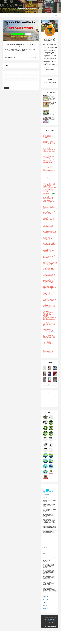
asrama (52, 136)
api (50, 196)
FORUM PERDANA (45, 330)
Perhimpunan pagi (50, 274)
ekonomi (50, 221)
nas (48, 262)
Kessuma (49, 307)
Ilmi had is (44, 301)
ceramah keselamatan (46, 226)
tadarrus (49, 225)
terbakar (55, 239)
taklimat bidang (48, 264)
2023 (11, 53)
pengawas (44, 134)
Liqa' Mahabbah (45, 295)
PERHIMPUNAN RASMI (46, 337)
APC (43, 298)
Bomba (50, 134)
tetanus (44, 202)
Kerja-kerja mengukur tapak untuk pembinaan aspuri (48, 199)
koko (50, 231)
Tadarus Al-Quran (45, 310)
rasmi (53, 269)
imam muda (45, 207)
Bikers (44, 194)
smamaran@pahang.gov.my (50, 620)
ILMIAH (49, 275)
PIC (52, 282)
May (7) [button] (44, 603)
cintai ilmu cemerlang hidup (47, 250)
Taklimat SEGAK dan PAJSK (47, 186)
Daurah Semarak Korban (47, 311)
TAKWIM (22, 15)
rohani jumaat (52, 276)
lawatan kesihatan (52, 277)
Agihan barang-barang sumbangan (48, 163)
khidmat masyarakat (52, 319)
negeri (54, 207)
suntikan (54, 201)
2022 (53, 331)
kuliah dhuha (52, 300)
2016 (52, 206)
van (51, 144)
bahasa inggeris (51, 280)
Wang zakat (51, 286)
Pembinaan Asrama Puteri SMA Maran (49, 328)
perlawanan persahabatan (52, 287)
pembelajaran (45, 230)
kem (43, 211)
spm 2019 (44, 320)
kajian (50, 205)
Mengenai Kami (8, 15)
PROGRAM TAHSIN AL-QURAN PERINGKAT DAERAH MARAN (49, 318)
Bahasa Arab (53, 134)
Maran (44, 206)
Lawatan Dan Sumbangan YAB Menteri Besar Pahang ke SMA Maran (49, 175)
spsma (44, 275)
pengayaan (50, 283)
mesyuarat (44, 143)
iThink (47, 293)
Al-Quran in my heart (46, 148)
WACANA (44, 293)
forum (54, 249)
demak (46, 194)
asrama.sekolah (45, 270)
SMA (48, 132)
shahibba (55, 263)
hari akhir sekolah (46, 267)
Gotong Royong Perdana (47, 136)
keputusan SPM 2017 (46, 294)
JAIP (49, 202)
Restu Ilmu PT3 (51, 310)
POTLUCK (48, 338)
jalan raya (44, 231)
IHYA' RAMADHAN (45, 334)
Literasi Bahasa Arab (46, 276)
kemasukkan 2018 (45, 252)
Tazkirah (48, 300)
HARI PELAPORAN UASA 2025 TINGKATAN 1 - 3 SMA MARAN (48, 515)
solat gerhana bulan (46, 281)
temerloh (52, 261)
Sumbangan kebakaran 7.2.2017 (48, 157)
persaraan (48, 244)
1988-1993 (47, 240)
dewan (52, 249)
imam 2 (50, 281)
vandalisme (52, 262)
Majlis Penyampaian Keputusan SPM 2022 (21, 45)
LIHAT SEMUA (49, 384)
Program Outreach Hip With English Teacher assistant (48, 315)
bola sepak (46, 135)
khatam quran (45, 227)
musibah (44, 196)
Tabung (49, 201)
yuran (53, 352)
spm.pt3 (48, 246)
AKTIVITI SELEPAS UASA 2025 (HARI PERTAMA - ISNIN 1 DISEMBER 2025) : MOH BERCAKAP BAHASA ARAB (49, 571)
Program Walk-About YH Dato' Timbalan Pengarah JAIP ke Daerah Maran (49, 322)
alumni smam (45, 269)
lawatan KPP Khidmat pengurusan (48, 239)
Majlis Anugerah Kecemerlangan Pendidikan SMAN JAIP (48, 313)
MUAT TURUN (32, 15)
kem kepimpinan (53, 214)
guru (43, 135)
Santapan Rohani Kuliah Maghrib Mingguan (49, 152)
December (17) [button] (46, 494)
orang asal (52, 343)
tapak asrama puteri (46, 205)
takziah (44, 232)
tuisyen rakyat (52, 242)
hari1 (49, 270)
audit (53, 279)
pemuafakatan (49, 207)
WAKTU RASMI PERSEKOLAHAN (48, 347)
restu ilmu (53, 250)
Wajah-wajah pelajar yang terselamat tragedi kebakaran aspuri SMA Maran (49, 168)
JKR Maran (52, 288)
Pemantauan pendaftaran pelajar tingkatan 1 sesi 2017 (50, 150)
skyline (49, 194)
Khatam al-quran (49, 304)
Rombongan (45, 302)
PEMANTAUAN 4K (45, 243)
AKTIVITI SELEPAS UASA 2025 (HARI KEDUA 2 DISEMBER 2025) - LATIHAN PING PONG (49, 544)
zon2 (53, 283)
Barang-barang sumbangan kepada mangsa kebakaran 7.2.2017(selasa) (50, 160)
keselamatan (50, 305)
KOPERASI (44, 208)
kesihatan (46, 275)
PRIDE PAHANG (52, 337)
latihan (51, 295)
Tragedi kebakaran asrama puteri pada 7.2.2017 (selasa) (49, 191)
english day (54, 306)
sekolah (53, 132)
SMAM (8, 53)
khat (51, 263)
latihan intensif (45, 287)
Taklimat (52, 196)
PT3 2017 (50, 252)
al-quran (52, 225)
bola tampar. (45, 288)
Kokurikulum (49, 200)
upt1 (46, 298)
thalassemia (49, 233)
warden (52, 265)
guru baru (48, 288)
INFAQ (54, 336)
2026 (52, 353)
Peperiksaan (45, 142)
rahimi (46, 262)
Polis (55, 205)
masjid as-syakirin (50, 227)
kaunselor (44, 264)
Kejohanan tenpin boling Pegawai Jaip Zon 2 (49, 188)
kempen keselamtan (51, 230)
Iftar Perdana (54, 305)
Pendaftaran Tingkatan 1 (51, 142)
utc (49, 245)
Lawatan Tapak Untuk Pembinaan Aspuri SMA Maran (49, 180)
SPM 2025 (44, 355)
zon (52, 207)
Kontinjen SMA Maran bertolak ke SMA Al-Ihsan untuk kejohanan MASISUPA (49, 177)
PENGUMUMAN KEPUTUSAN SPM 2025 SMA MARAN (52, 118)
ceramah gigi (52, 246)
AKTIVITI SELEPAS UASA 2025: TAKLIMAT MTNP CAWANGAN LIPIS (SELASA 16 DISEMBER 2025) (49, 538)
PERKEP (53, 205)
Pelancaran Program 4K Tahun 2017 (48, 197)
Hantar (6, 88)
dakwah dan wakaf (46, 319)
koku (52, 231)
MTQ (56, 208)
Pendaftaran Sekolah (46, 141)
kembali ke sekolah (46, 224)
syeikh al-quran (45, 261)
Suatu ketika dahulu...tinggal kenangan (49, 166)
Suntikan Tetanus (45, 292)
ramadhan (51, 224)
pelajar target (48, 249)
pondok (53, 281)
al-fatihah (51, 232)
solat (45, 211)
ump (51, 201)
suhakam (54, 232)
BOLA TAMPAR (45, 155)
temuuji (51, 251)
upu (48, 295)
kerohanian (45, 300)
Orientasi (44, 144)
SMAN (51, 202)
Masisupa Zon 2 (45, 329)
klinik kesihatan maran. (46, 236)
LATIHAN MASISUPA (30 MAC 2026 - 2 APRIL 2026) (52, 103)
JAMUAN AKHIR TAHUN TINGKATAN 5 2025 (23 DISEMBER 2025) (49, 505)
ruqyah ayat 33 (54, 255)
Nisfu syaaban (51, 219)
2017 (49, 209)
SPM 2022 (51, 332)
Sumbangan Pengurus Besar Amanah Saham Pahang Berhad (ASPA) (49, 162)
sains (49, 218)
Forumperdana (52, 301)
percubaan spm (53, 240)
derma (53, 221)
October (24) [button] (45, 596)
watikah (47, 144)
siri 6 (54, 200)
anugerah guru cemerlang (47, 341)
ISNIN (51, 334)
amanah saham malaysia (47, 214)
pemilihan (49, 293)
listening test (45, 244)
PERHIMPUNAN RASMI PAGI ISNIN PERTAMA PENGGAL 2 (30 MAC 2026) (53, 112)
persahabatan (45, 282)
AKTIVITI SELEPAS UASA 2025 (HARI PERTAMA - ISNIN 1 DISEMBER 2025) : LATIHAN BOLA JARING (49, 583)
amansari (44, 249)
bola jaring (51, 259)
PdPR (51, 331)
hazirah (52, 320)
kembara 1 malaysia (46, 245)
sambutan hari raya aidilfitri (47, 238)
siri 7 (47, 201)
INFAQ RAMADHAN (49, 353)
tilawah (48, 268)
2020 (44, 326)
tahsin (51, 298)
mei (53, 219)
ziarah (55, 283)
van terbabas (45, 279)
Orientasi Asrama (54, 143)
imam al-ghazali (45, 307)
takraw (56, 262)
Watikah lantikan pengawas (47, 147)
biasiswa (51, 299)
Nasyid (52, 264)
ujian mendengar (51, 243)
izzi (48, 280)
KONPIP (55, 209)
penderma (44, 201)
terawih (44, 225)
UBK (50, 211)
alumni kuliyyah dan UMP (47, 237)
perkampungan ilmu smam (50, 208)
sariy (49, 262)
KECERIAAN (49, 329)
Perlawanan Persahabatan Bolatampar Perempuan (49, 171)
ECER (54, 274)
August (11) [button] (45, 599)
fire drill (54, 202)
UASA (47, 352)
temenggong (45, 304)
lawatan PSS (45, 256)
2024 (49, 334)
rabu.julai (54, 231)
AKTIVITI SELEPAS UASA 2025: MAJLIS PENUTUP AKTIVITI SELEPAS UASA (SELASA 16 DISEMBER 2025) (49, 532)
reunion (44, 240)
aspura (44, 262)
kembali (52, 245)
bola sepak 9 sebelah (46, 257)
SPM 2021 (48, 332)
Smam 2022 (45, 332)
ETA (50, 320)
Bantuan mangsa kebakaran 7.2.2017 (48, 156)
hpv (49, 285)
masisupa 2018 (49, 279)
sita (49, 292)
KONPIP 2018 (54, 299)
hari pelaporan (51, 267)
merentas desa (52, 151)
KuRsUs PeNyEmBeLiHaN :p (47, 138)
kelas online (45, 331)
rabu (48, 221)
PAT (49, 352)
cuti (51, 244)
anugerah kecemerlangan (47, 342)
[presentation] (13, 84)
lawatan (50, 132)
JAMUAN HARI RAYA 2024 (47, 343)
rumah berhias (45, 280)
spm (51, 206)
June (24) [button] (44, 602)
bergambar (44, 268)
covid (48, 331)
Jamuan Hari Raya (45, 306)
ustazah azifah (45, 221)
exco (53, 144)
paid (52, 342)
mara (47, 220)
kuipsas (49, 206)
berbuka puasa (45, 305)
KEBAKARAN (49, 155)
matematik (52, 218)
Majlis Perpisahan (45, 218)
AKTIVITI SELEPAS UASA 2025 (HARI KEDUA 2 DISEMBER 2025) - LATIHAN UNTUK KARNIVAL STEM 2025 (49, 551)
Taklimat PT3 (45, 200)
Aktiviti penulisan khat (46, 151)
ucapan (48, 285)
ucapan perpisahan (46, 277)
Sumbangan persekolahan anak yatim (49, 183)
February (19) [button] (45, 608)
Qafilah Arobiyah (45, 137)
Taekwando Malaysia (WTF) (47, 193)
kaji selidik (51, 294)
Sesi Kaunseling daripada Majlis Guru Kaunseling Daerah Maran (49, 185)
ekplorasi (44, 344)
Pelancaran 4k (49, 282)
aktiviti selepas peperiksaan (47, 258)
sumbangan (48, 196)
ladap (55, 144)
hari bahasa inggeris (46, 286)
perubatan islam (48, 255)
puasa (46, 225)
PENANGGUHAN (53, 338)
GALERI (26, 15)
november (53, 258)
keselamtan (50, 306)
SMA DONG (51, 344)
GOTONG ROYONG (46, 259)
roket (44, 251)
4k (50, 143)
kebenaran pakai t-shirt (51, 335)
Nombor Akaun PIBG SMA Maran (48, 182)
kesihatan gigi (53, 211)
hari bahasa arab (45, 289)
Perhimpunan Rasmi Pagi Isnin (48, 153)
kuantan (51, 194)
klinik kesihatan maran (46, 212)
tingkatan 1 (48, 143)
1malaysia (47, 301)
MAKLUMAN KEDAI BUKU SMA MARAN (49, 496)
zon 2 (52, 200)
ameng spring (45, 274)
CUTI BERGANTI (45, 335)
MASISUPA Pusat (45, 209)
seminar (44, 219)
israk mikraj (52, 209)
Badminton (44, 285)
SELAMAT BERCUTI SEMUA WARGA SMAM (49, 500)
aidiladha (53, 244)
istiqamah (49, 261)
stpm (53, 295)
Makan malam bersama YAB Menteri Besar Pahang (49, 173)
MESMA (54, 347)
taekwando (44, 220)
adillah (47, 263)
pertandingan (45, 132)
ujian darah (53, 233)
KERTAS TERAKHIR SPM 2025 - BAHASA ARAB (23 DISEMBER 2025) (49, 510)
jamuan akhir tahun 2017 (47, 265)
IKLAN (50, 240)
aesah (50, 263)
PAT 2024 (44, 353)
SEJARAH (51, 302)
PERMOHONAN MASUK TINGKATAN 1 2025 (49, 351)
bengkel (47, 219)
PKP (53, 330)
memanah (44, 263)
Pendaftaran (52, 141)
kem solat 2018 (53, 273)
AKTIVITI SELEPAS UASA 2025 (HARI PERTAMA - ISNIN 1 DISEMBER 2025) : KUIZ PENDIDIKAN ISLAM (49, 565)
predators (54, 194)
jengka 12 (47, 211)
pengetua (47, 231)
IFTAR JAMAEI (45, 338)
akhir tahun (51, 268)
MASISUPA (44, 169)
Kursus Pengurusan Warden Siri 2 (48, 189)
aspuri (55, 265)
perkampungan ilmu (46, 299)
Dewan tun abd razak (46, 234)
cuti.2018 (48, 302)
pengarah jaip (49, 269)
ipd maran (51, 226)
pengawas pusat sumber (51, 256)
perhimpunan (52, 270)
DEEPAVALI (44, 352)
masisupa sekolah (50, 336)
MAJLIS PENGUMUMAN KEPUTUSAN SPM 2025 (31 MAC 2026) (52, 97)
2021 (49, 331)
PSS (53, 263)
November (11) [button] (46, 594)
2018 (54, 268)
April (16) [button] (45, 605)
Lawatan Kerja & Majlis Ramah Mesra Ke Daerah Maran (49, 179)
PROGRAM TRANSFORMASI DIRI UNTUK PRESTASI (49, 349)
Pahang (46, 206)
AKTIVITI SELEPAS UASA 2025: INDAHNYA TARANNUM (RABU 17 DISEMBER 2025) (50, 527)
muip (49, 144)
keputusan (53, 307)
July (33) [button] (44, 600)
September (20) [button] (46, 597)
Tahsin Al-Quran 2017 (46, 242)
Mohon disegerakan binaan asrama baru (49, 158)
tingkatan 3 (47, 202)
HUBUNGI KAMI (39, 15)
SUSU (51, 352)
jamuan (49, 135)
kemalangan (47, 232)
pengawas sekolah (46, 215)
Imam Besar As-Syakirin (46, 273)
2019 (44, 308)
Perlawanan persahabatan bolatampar (49, 164)
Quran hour (55, 224)
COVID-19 (51, 330)
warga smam (45, 233)
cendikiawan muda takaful (47, 213)
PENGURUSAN (16, 15)
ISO (44, 298)
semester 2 (44, 246)
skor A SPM (48, 320)
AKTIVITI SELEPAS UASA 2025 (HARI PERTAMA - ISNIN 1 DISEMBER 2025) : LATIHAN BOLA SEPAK (49, 577)
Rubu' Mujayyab (45, 316)
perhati (48, 298)
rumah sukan (45, 336)
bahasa (47, 134)
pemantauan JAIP (45, 283)
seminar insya (54, 220)
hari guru (50, 220)
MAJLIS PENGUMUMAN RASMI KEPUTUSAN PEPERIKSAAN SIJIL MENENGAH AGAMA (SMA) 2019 (49, 324)
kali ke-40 (47, 344)
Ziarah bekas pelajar (53, 292)
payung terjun (47, 251)
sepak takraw (53, 275)
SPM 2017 (44, 255)
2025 (43, 350)
